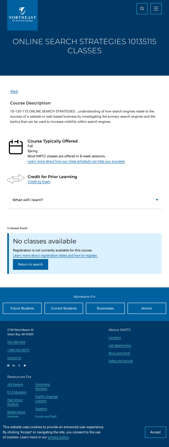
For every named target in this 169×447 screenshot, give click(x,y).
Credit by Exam (39, 181)
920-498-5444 (16, 342)
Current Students (64, 308)
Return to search (30, 264)
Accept (155, 432)
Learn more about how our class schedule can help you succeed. (76, 161)
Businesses (105, 308)
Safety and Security (121, 360)
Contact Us (14, 357)
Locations (115, 337)
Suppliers (41, 408)
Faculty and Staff (46, 416)
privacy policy (58, 437)
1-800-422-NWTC (18, 350)
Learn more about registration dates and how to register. (55, 255)
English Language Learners (46, 399)
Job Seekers (15, 384)
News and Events (119, 353)
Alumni (147, 308)
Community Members (42, 386)
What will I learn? (27, 200)
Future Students (22, 308)
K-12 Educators (16, 392)
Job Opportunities (120, 345)
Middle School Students (16, 414)
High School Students (14, 402)
